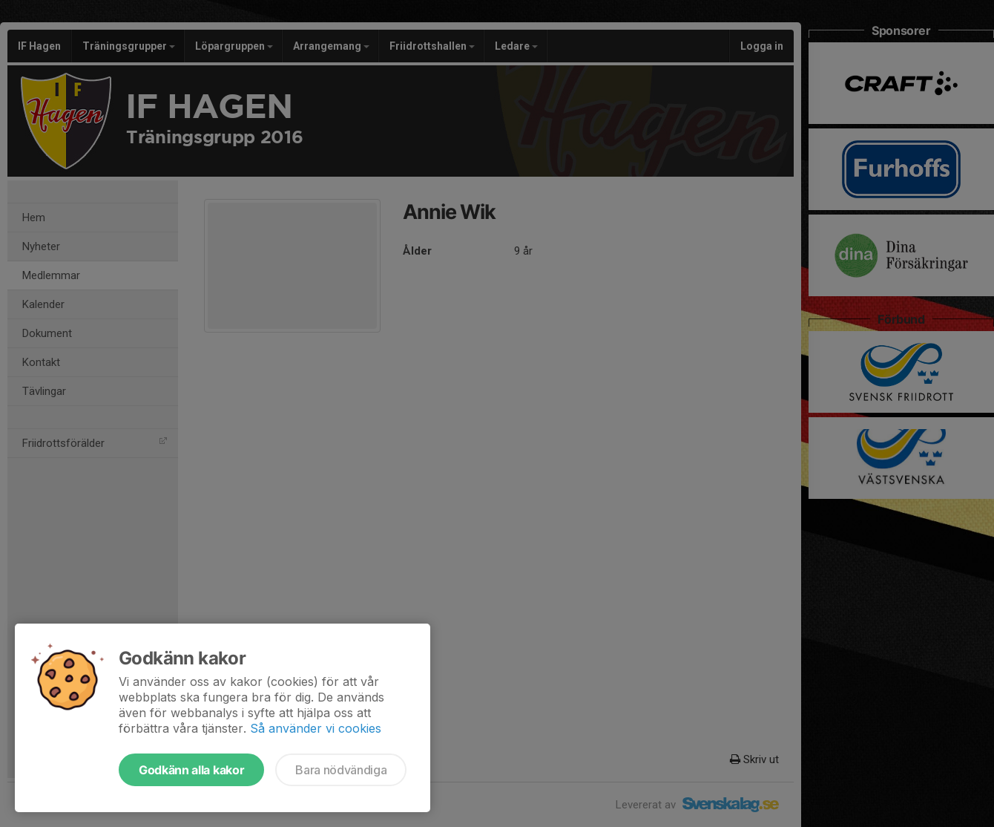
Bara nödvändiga (340, 769)
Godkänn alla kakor (191, 769)
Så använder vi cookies (315, 728)
